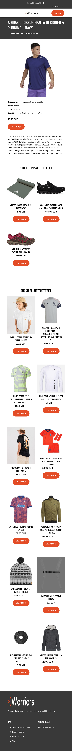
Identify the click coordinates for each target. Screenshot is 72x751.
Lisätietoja (16, 126)
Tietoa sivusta (18, 736)
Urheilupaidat (32, 33)
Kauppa (58, 13)
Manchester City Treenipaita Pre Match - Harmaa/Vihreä (21, 399)
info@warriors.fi (58, 6)
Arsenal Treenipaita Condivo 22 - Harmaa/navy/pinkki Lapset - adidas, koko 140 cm (51, 333)
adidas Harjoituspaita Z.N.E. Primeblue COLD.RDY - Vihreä (51, 529)
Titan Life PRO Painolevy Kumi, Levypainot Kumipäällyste (21, 658)
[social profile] (43, 3)
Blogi (14, 741)
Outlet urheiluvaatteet (21, 727)
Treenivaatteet (17, 33)
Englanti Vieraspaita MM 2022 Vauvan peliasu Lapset (51, 461)
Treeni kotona (18, 732)
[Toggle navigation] (11, 13)
